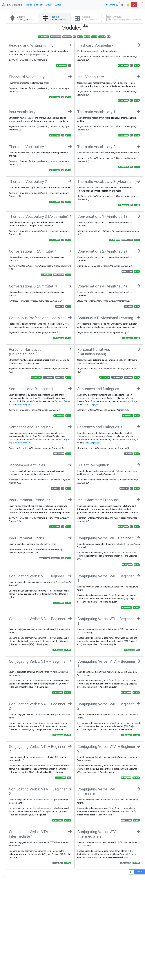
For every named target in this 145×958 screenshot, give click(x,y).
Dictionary (39, 4)
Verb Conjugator (23, 404)
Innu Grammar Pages (60, 401)
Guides (58, 4)
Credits (49, 4)
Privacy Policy (111, 4)
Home (29, 4)
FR (140, 4)
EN (134, 4)
